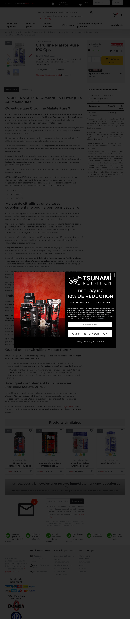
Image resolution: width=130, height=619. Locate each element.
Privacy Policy (98, 318)
